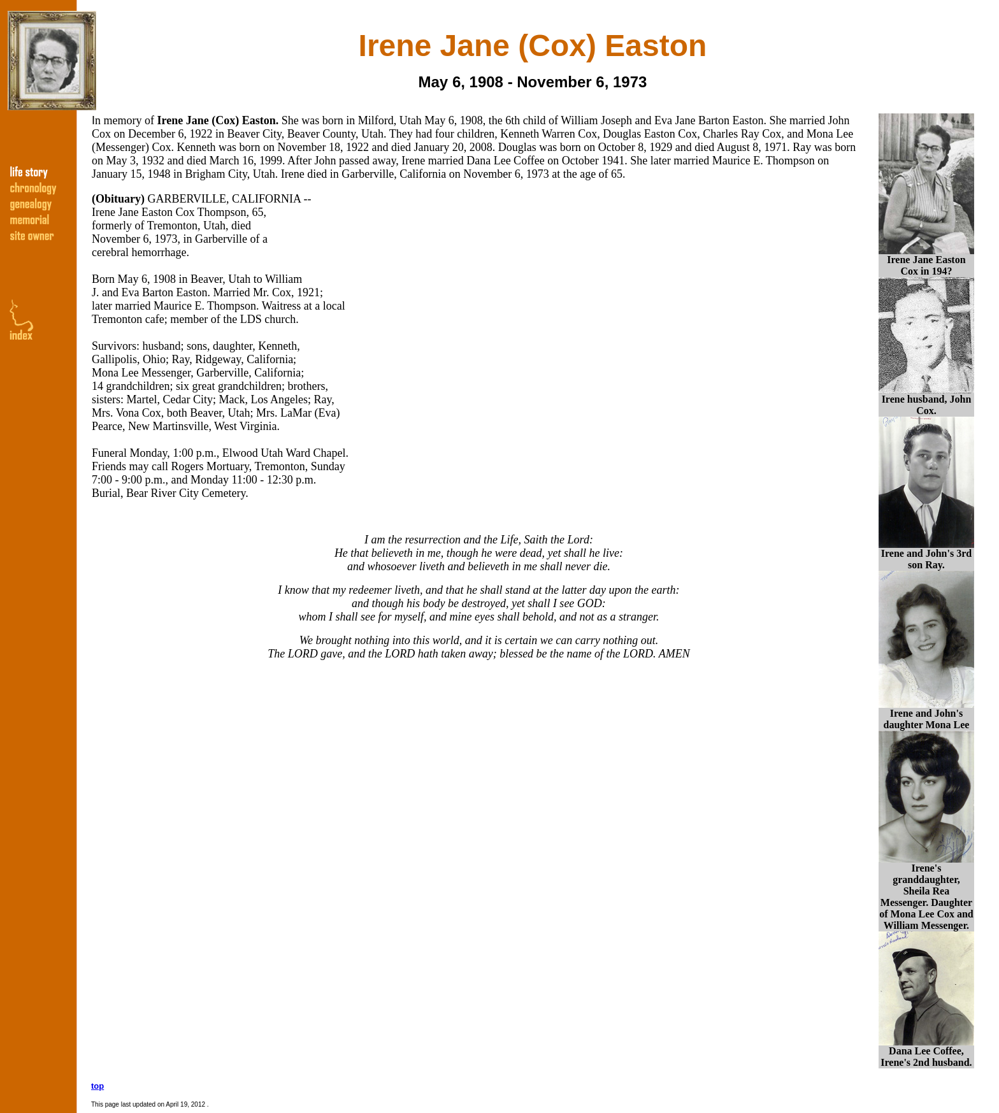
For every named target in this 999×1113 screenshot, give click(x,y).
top (97, 1086)
